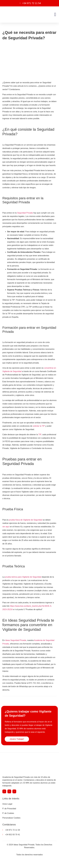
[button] (55, 14)
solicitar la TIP (39, 426)
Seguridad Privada (25, 213)
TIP (39, 435)
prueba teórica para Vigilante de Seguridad (23, 577)
